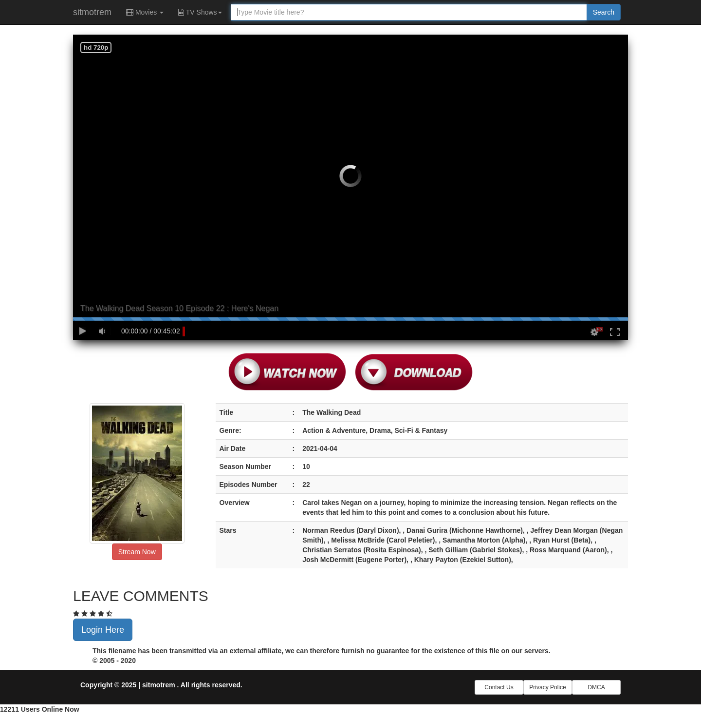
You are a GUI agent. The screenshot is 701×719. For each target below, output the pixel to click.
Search (603, 12)
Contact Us (498, 687)
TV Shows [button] (199, 12)
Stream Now (137, 552)
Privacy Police (547, 687)
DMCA (596, 687)
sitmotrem (92, 12)
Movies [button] (145, 12)
